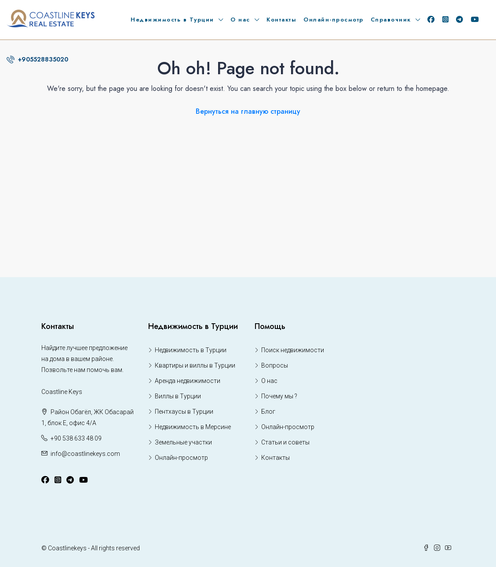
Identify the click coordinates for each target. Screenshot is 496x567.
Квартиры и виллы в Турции (195, 365)
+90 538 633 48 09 (76, 438)
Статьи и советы (285, 442)
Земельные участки (183, 442)
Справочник (391, 19)
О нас (240, 19)
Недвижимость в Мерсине (193, 426)
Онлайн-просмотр (333, 19)
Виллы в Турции (178, 396)
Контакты (281, 19)
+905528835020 (37, 59)
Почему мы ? (279, 396)
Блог (268, 411)
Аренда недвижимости (187, 380)
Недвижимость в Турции (172, 19)
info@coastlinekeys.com (85, 453)
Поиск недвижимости (292, 350)
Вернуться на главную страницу (248, 111)
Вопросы (274, 365)
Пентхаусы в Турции (184, 411)
